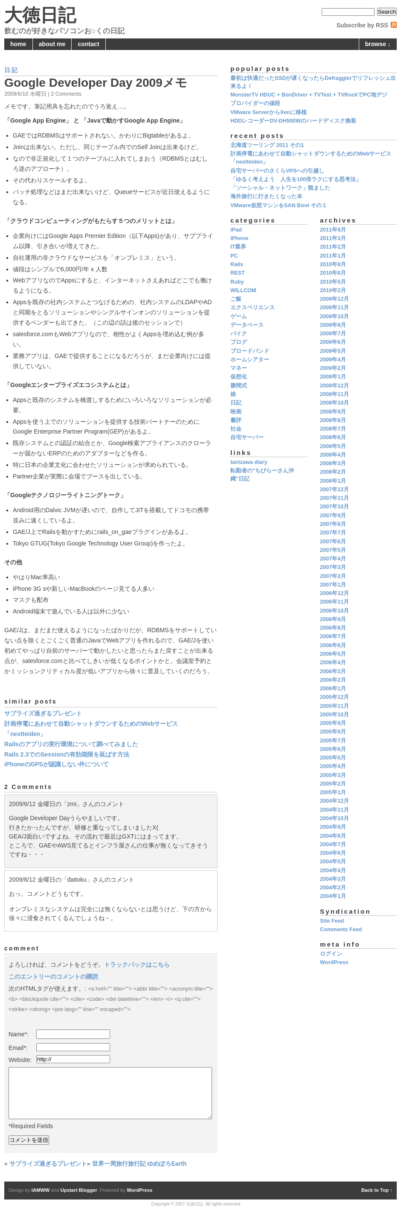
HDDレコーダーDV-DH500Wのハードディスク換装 (293, 121)
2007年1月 (333, 585)
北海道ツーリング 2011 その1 (267, 145)
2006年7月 (333, 636)
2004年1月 (333, 896)
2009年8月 (333, 325)
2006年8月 (333, 628)
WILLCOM (243, 290)
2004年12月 (334, 801)
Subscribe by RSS (362, 25)
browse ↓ (378, 44)
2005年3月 (333, 775)
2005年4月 (333, 766)
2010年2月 (333, 290)
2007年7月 (333, 533)
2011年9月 (333, 230)
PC (234, 256)
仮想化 (238, 377)
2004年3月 (333, 879)
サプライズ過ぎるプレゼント (43, 713)
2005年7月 (333, 741)
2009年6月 (333, 342)
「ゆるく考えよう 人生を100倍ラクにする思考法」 (295, 179)
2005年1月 (333, 792)
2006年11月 (334, 602)
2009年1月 (333, 377)
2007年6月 (333, 542)
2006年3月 (333, 671)
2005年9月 (333, 723)
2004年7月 (333, 845)
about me (52, 44)
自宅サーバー (247, 437)
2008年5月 (333, 446)
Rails (236, 264)
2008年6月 (333, 437)
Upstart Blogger (79, 1190)
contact (88, 44)
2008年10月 (334, 403)
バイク (238, 334)
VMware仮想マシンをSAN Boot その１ (278, 205)
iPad (236, 230)
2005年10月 (334, 715)
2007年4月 (333, 559)
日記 (11, 70)
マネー (238, 368)
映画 (235, 412)
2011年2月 (333, 247)
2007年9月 (333, 516)
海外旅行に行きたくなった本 (266, 196)
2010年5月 (333, 282)
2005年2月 (333, 784)
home (18, 44)
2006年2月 (333, 680)
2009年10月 (334, 317)
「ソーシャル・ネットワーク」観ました (280, 188)
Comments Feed (341, 930)
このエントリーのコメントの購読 (53, 976)
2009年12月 (334, 299)
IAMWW (40, 1190)
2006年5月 (333, 654)
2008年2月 (333, 472)
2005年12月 (334, 697)
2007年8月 (333, 524)
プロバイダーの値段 (255, 103)
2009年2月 (333, 368)
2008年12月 (334, 386)
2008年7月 (333, 429)
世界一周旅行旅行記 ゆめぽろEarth (139, 1163)
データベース (247, 325)
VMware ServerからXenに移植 (268, 112)
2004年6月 (333, 853)
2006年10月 (334, 611)
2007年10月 (334, 507)
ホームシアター (249, 360)
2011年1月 (333, 256)
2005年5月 (333, 758)
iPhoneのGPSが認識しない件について (56, 764)
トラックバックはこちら (137, 964)
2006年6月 (333, 645)
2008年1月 (333, 481)
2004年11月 (334, 810)
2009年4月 (333, 360)
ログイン (331, 954)
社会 (235, 429)
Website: (20, 1059)
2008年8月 (333, 420)
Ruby (237, 282)
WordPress (334, 962)
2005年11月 (334, 706)
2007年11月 (334, 498)
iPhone (239, 238)
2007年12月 (334, 490)
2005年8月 (333, 732)
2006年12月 (334, 593)
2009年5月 (333, 351)
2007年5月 (333, 550)
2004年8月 (333, 836)
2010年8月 (333, 264)
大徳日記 (40, 15)
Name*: (19, 1034)
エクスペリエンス (252, 308)
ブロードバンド (249, 351)
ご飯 (235, 299)
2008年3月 (333, 463)
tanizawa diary (248, 462)
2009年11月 (334, 308)
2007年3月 (333, 567)
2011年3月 (333, 238)
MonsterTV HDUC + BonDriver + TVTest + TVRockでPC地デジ (308, 95)
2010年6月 (333, 273)
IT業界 (238, 247)
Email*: (18, 1047)
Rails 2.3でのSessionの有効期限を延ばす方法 (66, 754)
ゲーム (238, 317)
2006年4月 (333, 663)
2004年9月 (333, 827)
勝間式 (238, 386)
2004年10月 (334, 818)
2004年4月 (333, 871)
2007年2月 (333, 576)
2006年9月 (333, 619)
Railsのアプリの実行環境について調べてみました (71, 744)
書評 (235, 420)
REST (237, 273)
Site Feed (332, 921)
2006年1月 (333, 689)
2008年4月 (333, 455)
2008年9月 (333, 412)
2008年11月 (334, 394)
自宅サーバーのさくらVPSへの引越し (277, 171)
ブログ (238, 342)
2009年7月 (333, 334)
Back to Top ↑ (376, 1190)
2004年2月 (333, 888)
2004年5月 (333, 862)
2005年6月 (333, 749)
